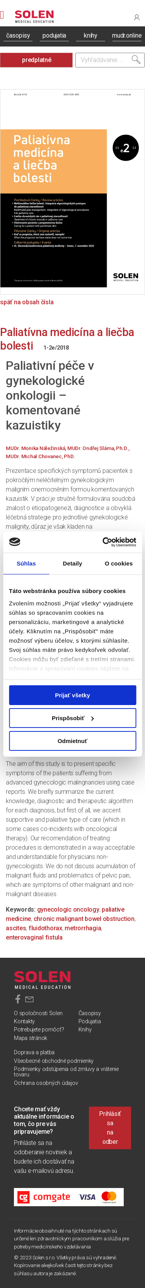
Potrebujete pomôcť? (39, 1029)
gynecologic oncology (68, 909)
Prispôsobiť (73, 718)
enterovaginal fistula (34, 937)
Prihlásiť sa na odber (110, 1127)
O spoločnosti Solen (38, 1013)
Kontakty (24, 1021)
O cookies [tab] (119, 563)
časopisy (18, 35)
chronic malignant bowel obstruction (84, 918)
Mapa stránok (30, 1038)
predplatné (36, 60)
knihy (90, 35)
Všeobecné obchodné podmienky (54, 1061)
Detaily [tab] (72, 563)
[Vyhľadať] (136, 59)
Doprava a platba (34, 1052)
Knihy (85, 1029)
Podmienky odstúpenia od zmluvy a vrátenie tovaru (66, 1072)
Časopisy (89, 1013)
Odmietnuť (72, 740)
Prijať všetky (72, 695)
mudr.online (127, 35)
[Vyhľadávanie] (110, 60)
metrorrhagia (83, 928)
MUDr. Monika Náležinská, (36, 448)
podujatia (54, 35)
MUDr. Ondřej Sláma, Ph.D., (98, 448)
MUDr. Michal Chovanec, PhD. (40, 456)
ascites (16, 928)
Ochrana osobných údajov (46, 1083)
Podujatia (89, 1021)
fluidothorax (45, 928)
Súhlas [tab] (26, 563)
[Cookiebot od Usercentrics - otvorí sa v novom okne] (103, 542)
